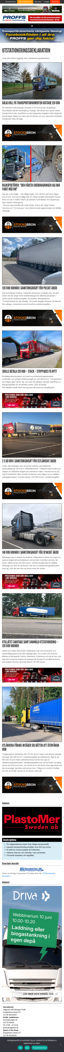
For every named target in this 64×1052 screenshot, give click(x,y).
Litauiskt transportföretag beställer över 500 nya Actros (28, 847)
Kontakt (46, 2)
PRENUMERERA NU (25, 2)
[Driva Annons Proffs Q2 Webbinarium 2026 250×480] (32, 944)
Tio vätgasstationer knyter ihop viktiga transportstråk (27, 844)
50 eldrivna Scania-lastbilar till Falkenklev (23, 850)
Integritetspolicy (39, 1048)
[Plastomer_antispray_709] (32, 821)
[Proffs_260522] (32, 35)
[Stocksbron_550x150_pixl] (32, 133)
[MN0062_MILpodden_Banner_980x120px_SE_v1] (32, 9)
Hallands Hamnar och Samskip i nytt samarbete (25, 853)
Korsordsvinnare (10, 2)
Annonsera (55, 2)
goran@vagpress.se (10, 1028)
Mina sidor (38, 2)
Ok (20, 1048)
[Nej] (60, 1044)
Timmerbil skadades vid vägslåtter (20, 855)
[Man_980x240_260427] (32, 400)
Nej (27, 1048)
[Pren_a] (45, 18)
